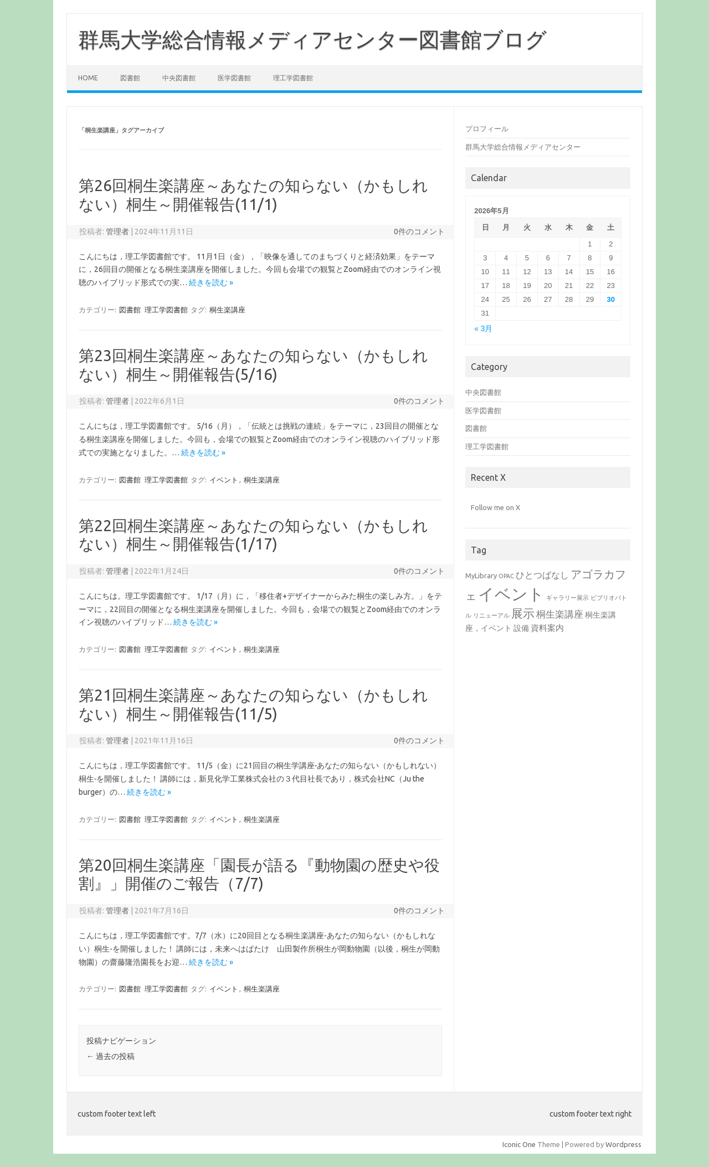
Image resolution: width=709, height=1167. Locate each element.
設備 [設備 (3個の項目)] (521, 628)
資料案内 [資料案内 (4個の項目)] (547, 628)
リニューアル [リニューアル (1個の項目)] (491, 615)
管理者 (117, 231)
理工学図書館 (293, 77)
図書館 (130, 77)
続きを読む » (211, 282)
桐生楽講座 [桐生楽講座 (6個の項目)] (559, 614)
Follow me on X (495, 507)
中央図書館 (179, 77)
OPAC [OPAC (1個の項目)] (506, 576)
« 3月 (483, 329)
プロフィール (486, 128)
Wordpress (623, 1144)
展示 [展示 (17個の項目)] (523, 613)
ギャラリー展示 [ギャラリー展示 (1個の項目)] (567, 597)
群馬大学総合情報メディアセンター (522, 147)
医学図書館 (234, 77)
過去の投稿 (110, 1056)
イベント (223, 480)
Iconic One (519, 1144)
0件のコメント (419, 231)
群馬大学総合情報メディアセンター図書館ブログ (312, 39)
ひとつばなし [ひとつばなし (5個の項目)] (542, 575)
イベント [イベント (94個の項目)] (511, 594)
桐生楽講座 (227, 309)
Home (88, 77)
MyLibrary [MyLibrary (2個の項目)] (481, 575)
